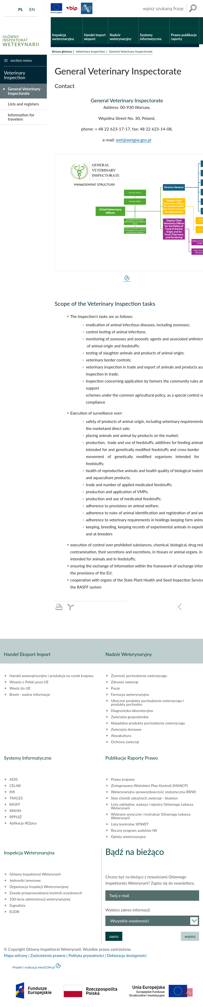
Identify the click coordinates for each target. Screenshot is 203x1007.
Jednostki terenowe (25, 880)
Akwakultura (121, 735)
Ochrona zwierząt (125, 742)
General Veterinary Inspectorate (24, 91)
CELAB (15, 785)
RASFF (14, 804)
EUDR (14, 912)
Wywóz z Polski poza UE (28, 682)
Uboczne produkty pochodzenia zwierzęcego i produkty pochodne (147, 702)
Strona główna (62, 51)
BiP (71, 8)
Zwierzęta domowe (126, 729)
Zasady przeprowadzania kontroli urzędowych (45, 893)
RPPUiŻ (15, 817)
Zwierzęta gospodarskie (130, 717)
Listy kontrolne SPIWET (130, 824)
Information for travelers (21, 117)
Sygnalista (17, 905)
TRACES (16, 798)
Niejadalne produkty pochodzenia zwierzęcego (148, 723)
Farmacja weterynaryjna (130, 694)
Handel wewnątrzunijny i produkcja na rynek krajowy (51, 676)
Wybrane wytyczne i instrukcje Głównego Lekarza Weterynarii (150, 816)
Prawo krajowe (123, 779)
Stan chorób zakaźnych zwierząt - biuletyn (144, 798)
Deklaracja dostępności (127, 955)
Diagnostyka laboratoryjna (132, 710)
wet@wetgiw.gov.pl (133, 139)
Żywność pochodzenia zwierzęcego (139, 676)
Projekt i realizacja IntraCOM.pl (33, 967)
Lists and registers (23, 104)
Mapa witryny (15, 955)
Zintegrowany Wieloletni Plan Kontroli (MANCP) (149, 785)
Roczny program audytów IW (134, 830)
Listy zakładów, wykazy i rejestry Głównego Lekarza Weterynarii (152, 806)
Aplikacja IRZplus (23, 823)
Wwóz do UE (19, 688)
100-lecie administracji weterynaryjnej (39, 899)
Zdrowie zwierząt (124, 682)
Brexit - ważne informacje (29, 694)
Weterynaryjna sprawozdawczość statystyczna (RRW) (153, 792)
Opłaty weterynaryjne (128, 837)
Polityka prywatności (86, 955)
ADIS (13, 779)
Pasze (115, 688)
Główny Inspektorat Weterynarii (35, 874)
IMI (12, 792)
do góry (188, 992)
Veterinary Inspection (90, 51)
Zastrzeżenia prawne (48, 955)
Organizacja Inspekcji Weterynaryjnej (38, 887)
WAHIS (15, 810)
